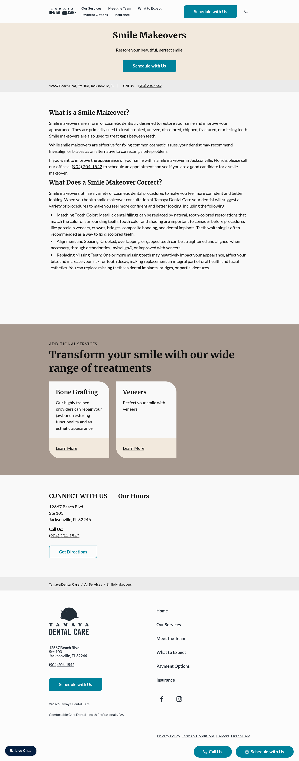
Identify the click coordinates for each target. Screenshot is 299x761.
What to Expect (150, 8)
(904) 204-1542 (150, 86)
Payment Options (94, 15)
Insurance (122, 15)
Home (162, 610)
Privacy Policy (168, 736)
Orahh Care (240, 736)
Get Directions (73, 551)
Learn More (66, 448)
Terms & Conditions (198, 736)
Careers (222, 736)
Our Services (91, 8)
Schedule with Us (210, 11)
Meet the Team (119, 8)
